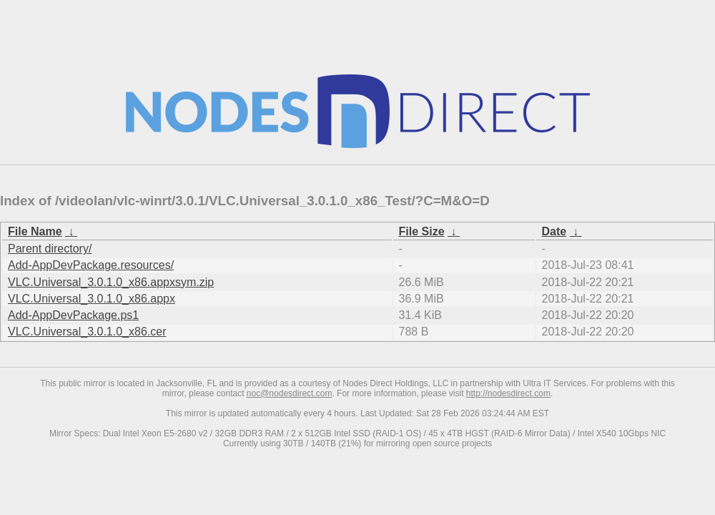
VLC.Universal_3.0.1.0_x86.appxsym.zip (111, 282)
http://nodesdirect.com (508, 393)
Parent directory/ (50, 248)
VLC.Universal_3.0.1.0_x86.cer (87, 331)
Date (554, 231)
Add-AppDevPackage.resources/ (91, 265)
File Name (35, 231)
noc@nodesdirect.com (289, 393)
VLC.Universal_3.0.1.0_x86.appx (91, 299)
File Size (422, 231)
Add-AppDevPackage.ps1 (73, 315)
